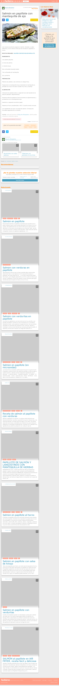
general (4, 459)
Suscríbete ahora (20, 180)
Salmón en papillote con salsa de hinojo (19, 562)
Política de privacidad (37, 680)
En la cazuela (5, 558)
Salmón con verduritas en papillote (17, 317)
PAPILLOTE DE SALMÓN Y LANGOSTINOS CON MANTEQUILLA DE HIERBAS (18, 465)
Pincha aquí (18, 119)
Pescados (4, 313)
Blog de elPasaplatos (9, 7)
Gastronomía (14, 313)
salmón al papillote (16, 655)
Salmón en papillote (13, 221)
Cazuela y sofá (8, 530)
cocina (9, 313)
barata (16, 218)
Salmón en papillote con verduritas (16, 611)
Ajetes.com (7, 382)
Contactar (50, 680)
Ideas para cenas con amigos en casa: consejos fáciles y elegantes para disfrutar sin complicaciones (49, 23)
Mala (35, 127)
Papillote (13, 161)
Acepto (23, 177)
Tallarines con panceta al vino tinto (28, 154)
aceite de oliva (10, 218)
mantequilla (9, 161)
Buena (26, 127)
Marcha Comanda (8, 431)
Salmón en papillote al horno (18, 514)
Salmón (16, 161)
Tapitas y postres (8, 578)
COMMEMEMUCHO (8, 285)
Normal (30, 127)
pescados (9, 459)
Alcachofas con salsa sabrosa (10, 154)
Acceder (53, 1)
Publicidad (55, 680)
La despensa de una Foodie (10, 483)
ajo (5, 161)
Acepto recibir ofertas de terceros (34, 177)
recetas (14, 459)
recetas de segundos (6, 264)
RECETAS (4, 218)
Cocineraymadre (8, 190)
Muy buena (33, 125)
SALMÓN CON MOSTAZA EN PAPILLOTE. (24, 53)
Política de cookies (54, 682)
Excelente (27, 125)
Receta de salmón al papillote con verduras (19, 414)
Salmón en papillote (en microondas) (16, 366)
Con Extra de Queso (8, 236)
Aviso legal (44, 680)
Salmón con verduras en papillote (16, 268)
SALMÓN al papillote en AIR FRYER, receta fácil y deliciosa (19, 659)
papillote (4, 655)
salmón (9, 655)
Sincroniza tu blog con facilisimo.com (49, 45)
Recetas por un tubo (9, 627)
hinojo (16, 558)
